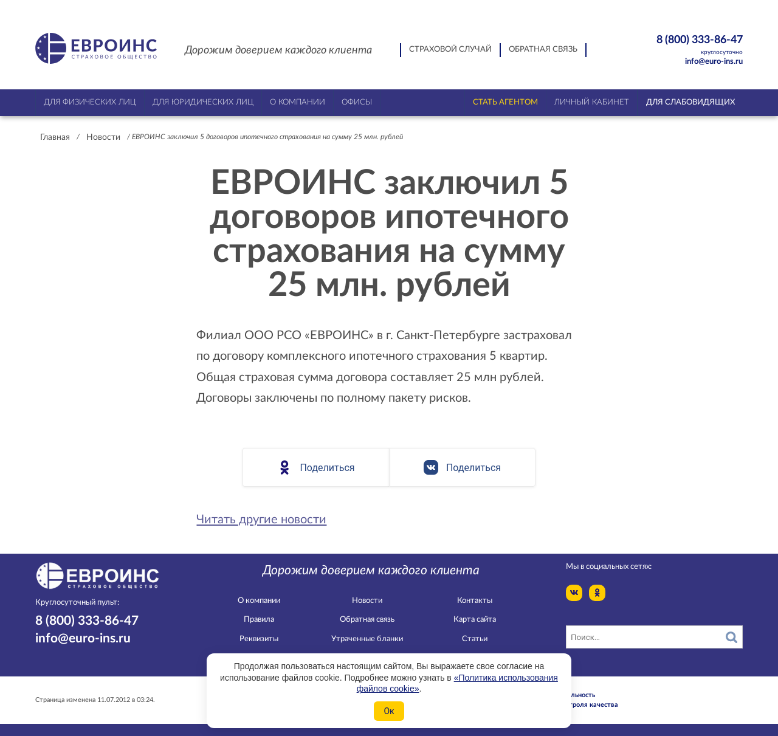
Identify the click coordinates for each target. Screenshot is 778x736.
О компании (259, 601)
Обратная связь (543, 49)
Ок (389, 711)
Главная (55, 137)
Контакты (474, 601)
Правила (259, 620)
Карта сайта (474, 620)
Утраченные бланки (367, 639)
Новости (103, 137)
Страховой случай (450, 49)
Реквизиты (258, 639)
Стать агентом (505, 102)
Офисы (357, 102)
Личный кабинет (591, 102)
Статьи (474, 639)
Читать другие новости (261, 520)
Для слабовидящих (690, 102)
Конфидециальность (563, 695)
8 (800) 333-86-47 (678, 45)
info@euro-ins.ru (714, 62)
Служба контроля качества (574, 704)
